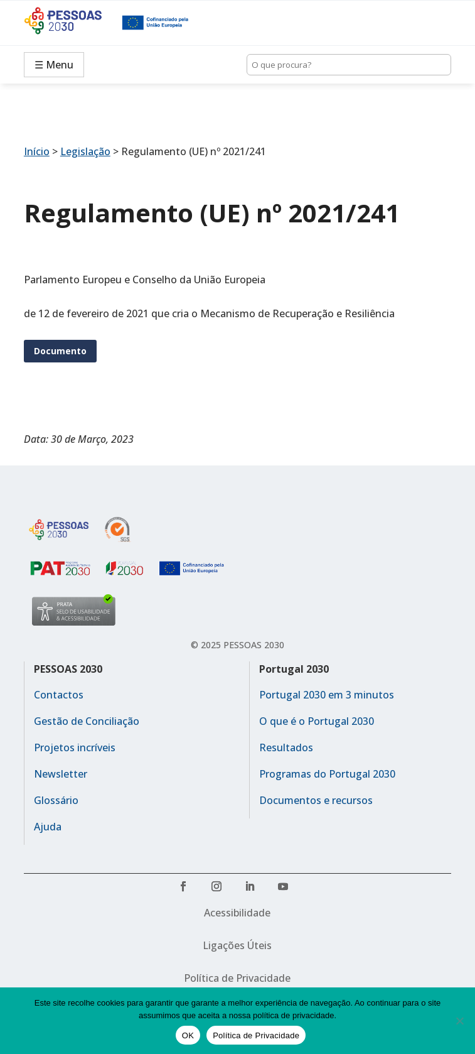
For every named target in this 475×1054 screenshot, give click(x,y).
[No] (459, 1020)
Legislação (85, 151)
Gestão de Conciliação (86, 721)
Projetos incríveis (74, 747)
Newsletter (60, 774)
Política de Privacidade (237, 978)
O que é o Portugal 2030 (316, 721)
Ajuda (47, 827)
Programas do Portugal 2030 (327, 774)
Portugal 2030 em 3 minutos (326, 695)
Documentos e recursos (316, 800)
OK (188, 1035)
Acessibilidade (237, 913)
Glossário (56, 800)
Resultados (286, 747)
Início (37, 151)
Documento (60, 351)
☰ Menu (54, 65)
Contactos (58, 695)
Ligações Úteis (237, 945)
